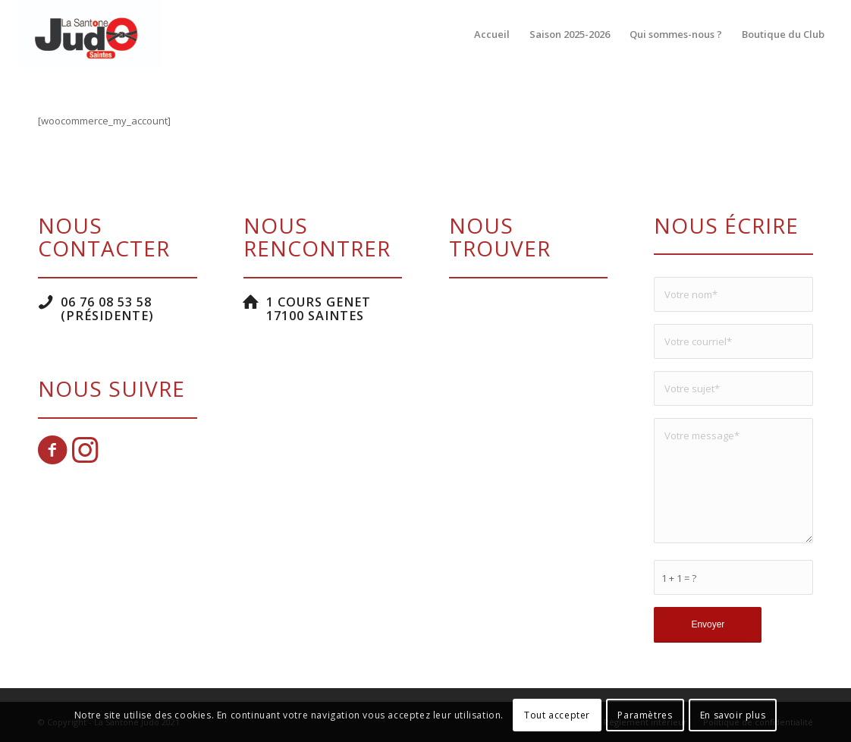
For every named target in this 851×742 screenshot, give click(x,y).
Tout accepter (557, 715)
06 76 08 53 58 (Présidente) (107, 309)
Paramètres (644, 715)
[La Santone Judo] (89, 34)
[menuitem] (492, 34)
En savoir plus (732, 715)
